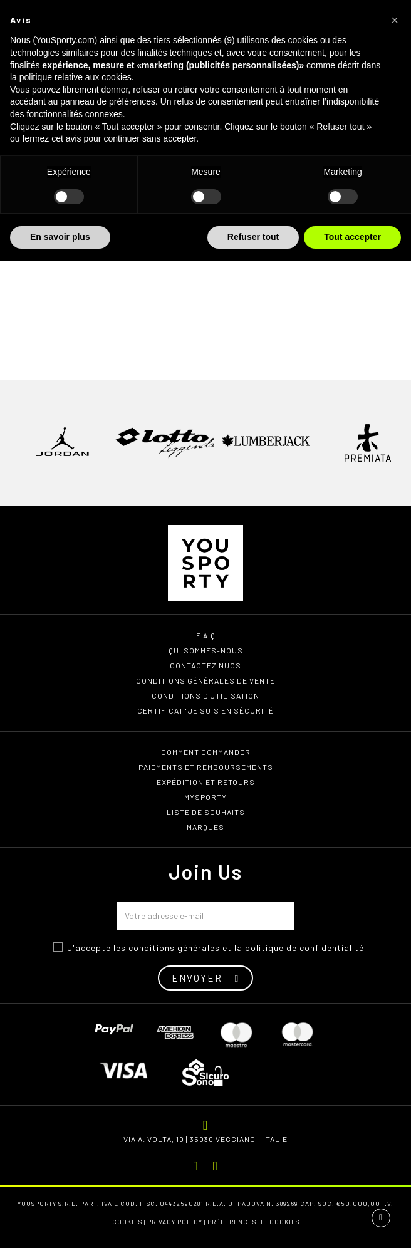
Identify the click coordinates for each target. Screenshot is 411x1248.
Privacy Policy (174, 1221)
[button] (395, 20)
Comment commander (206, 751)
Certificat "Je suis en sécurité (205, 710)
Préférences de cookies (253, 1221)
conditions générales (174, 947)
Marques (205, 827)
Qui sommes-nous (206, 650)
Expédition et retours (206, 781)
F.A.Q (206, 635)
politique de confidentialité (304, 947)
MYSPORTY (205, 797)
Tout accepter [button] (352, 237)
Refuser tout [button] (253, 237)
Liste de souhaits (206, 812)
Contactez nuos (205, 665)
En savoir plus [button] (60, 237)
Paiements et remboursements (205, 766)
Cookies (127, 1221)
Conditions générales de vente (205, 680)
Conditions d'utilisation (205, 695)
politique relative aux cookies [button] (75, 77)
